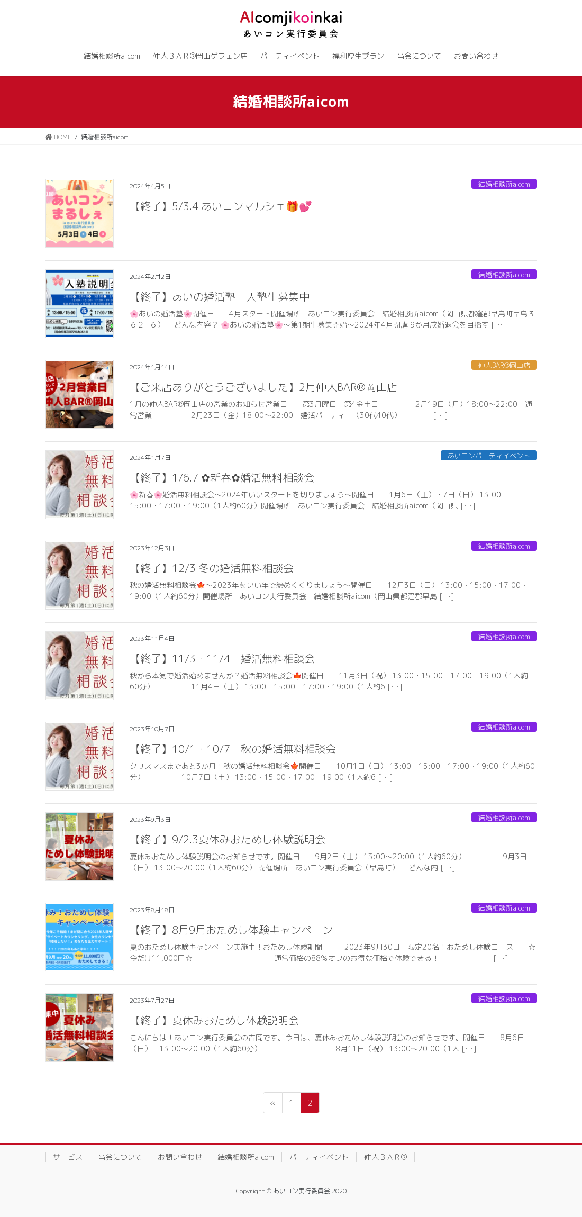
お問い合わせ (180, 1157)
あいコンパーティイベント (489, 455)
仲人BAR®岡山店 (504, 365)
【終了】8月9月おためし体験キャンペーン (231, 929)
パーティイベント (319, 1157)
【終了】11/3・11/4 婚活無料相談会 (222, 658)
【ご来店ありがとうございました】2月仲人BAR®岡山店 (263, 386)
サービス (68, 1157)
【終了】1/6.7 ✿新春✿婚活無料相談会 (222, 477)
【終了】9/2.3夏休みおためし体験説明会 (227, 839)
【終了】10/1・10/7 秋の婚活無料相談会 (233, 748)
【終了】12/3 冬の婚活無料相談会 (212, 567)
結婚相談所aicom (504, 184)
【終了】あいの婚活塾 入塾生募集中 (220, 296)
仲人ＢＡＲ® (385, 1157)
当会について (120, 1157)
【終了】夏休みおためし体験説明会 (214, 1020)
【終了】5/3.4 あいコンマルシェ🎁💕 (221, 205)
